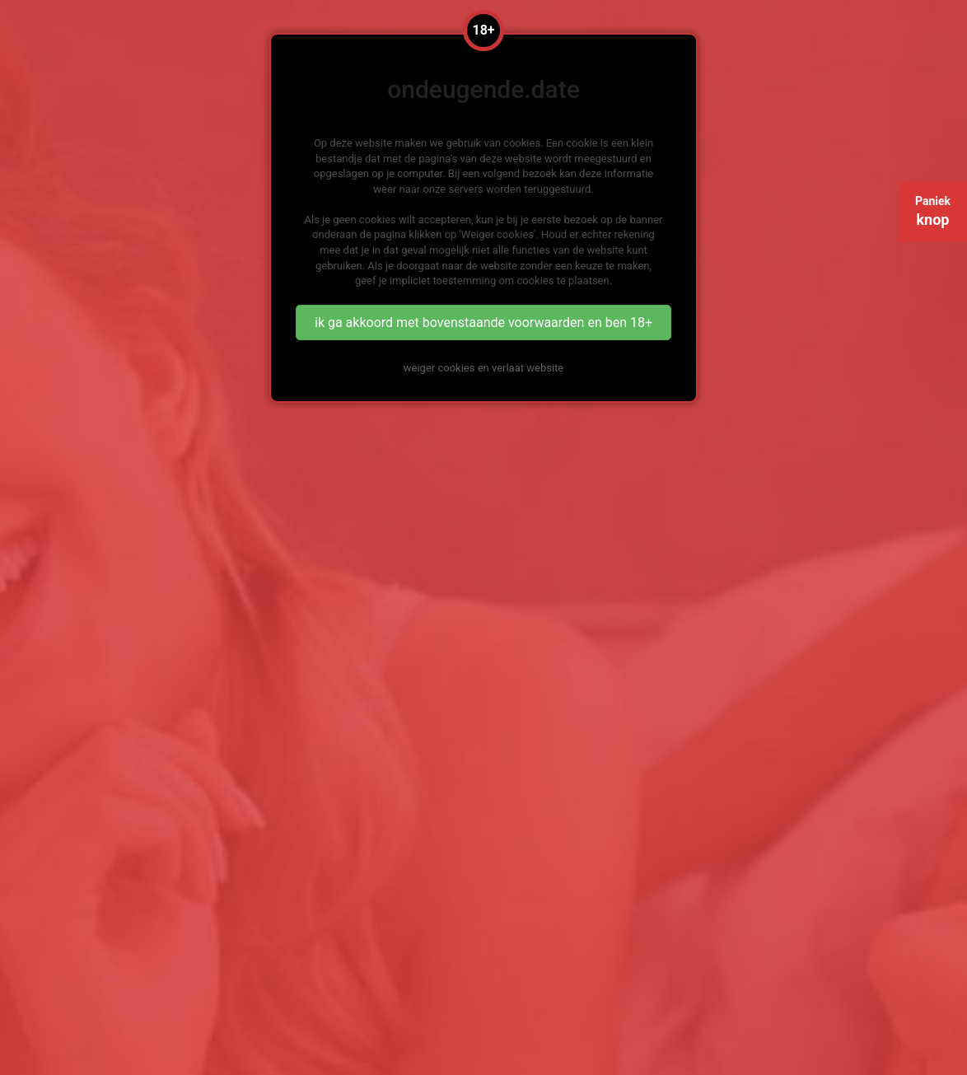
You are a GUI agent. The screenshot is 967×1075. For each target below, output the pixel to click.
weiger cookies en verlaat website (483, 368)
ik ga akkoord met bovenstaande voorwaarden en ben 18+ (483, 322)
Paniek (933, 211)
